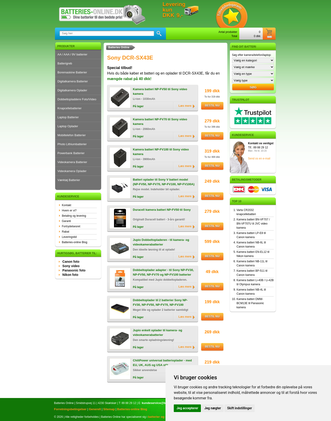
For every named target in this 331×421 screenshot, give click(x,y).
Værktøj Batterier (68, 180)
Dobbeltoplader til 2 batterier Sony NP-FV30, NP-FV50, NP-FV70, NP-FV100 (160, 302)
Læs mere (184, 105)
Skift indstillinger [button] (239, 408)
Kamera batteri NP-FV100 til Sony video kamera (161, 152)
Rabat (65, 231)
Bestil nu (212, 105)
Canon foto (70, 261)
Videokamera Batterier (72, 162)
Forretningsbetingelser (70, 409)
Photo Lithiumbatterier (72, 144)
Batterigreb (64, 63)
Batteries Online (118, 47)
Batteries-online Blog (74, 242)
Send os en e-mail (259, 158)
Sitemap (109, 409)
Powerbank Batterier (71, 153)
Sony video (71, 266)
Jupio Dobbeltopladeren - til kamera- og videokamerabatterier (161, 242)
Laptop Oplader (67, 126)
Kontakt (66, 205)
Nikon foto (70, 275)
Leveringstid (69, 237)
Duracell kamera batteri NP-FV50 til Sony (162, 209)
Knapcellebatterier (69, 108)
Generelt (95, 409)
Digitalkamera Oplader (72, 90)
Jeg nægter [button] (212, 408)
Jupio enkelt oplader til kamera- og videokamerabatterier (157, 333)
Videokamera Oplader (71, 171)
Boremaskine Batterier (72, 72)
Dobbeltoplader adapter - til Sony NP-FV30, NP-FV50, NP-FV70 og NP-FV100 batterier (163, 272)
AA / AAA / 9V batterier (72, 54)
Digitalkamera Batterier (72, 81)
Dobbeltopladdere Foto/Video (76, 99)
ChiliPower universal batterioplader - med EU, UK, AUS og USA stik (162, 363)
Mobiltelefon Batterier (71, 135)
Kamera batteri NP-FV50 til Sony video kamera (160, 91)
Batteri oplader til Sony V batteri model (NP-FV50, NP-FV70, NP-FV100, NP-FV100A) (163, 182)
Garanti (66, 221)
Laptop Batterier (68, 117)
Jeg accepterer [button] (187, 408)
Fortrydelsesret (71, 226)
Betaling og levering (74, 215)
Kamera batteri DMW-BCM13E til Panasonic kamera (250, 303)
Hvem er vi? (69, 210)
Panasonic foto (73, 270)
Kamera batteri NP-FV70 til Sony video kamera (160, 122)
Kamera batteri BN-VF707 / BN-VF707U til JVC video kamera (253, 223)
